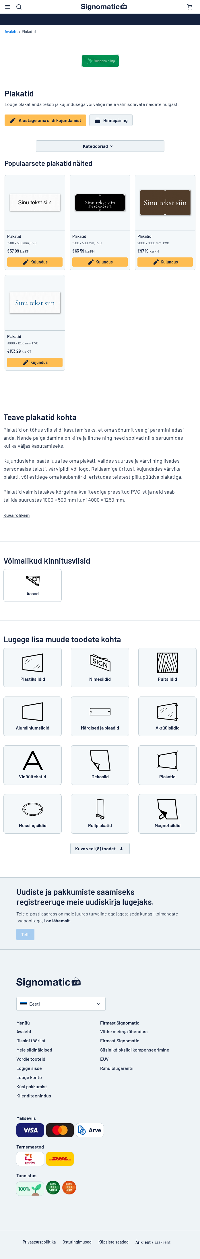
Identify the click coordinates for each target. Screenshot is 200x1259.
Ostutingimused (77, 1241)
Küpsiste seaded (113, 1241)
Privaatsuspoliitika (39, 1241)
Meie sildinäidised (34, 1049)
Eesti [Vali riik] (30, 1003)
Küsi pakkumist (31, 1086)
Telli (25, 933)
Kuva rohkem (16, 514)
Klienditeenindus (33, 1095)
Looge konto (29, 1076)
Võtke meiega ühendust (124, 1030)
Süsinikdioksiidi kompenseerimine (134, 1049)
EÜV (104, 1058)
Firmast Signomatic (119, 1040)
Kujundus (35, 261)
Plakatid (14, 235)
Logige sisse (29, 1067)
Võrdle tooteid (30, 1058)
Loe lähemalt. (57, 920)
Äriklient (143, 1241)
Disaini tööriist (31, 1040)
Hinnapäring (111, 120)
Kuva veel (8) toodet (100, 848)
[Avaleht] (100, 982)
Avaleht (11, 31)
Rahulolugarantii (116, 1067)
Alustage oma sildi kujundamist (45, 120)
